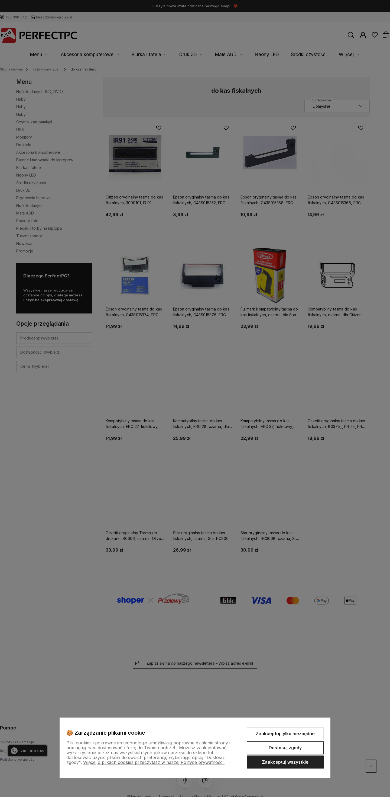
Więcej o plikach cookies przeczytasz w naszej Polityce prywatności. (154, 762)
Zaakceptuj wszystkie (285, 762)
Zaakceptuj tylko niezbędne (285, 733)
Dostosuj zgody (285, 747)
